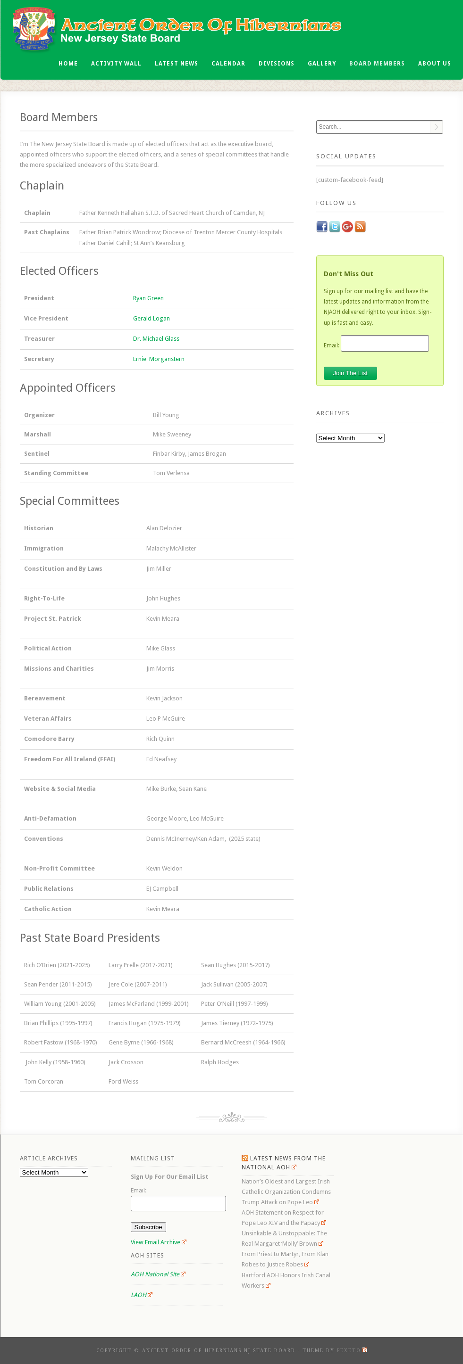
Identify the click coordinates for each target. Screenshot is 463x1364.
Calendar (228, 63)
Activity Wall (116, 63)
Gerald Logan (151, 318)
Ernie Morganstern (159, 358)
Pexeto (352, 1350)
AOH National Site (158, 1274)
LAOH (142, 1294)
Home (68, 63)
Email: (331, 345)
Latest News (176, 63)
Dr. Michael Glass (156, 338)
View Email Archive (159, 1242)
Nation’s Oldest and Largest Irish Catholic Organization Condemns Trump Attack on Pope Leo (286, 1192)
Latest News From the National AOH (284, 1163)
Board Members (377, 63)
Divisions (277, 63)
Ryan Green (148, 298)
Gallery (322, 63)
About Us (434, 63)
